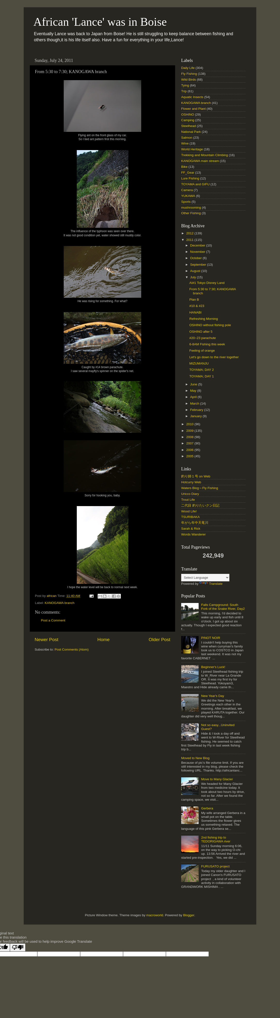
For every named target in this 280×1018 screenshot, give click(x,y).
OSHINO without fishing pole (210, 325)
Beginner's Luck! (213, 667)
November (198, 252)
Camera (187, 190)
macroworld (154, 915)
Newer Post (46, 639)
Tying (185, 85)
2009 (190, 431)
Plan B (194, 299)
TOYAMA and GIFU (195, 184)
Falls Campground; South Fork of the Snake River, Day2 (223, 607)
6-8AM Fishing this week (207, 344)
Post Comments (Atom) (72, 649)
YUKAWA (188, 196)
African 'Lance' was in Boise (100, 21)
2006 (190, 450)
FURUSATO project (215, 866)
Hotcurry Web (191, 482)
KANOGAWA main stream (200, 161)
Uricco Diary (190, 494)
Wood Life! (189, 511)
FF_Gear (187, 172)
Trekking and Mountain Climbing (204, 155)
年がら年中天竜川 (194, 523)
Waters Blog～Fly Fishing (199, 488)
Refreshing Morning (203, 319)
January (196, 416)
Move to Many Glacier (217, 779)
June (194, 384)
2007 (190, 443)
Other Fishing (191, 213)
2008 (190, 437)
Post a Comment (53, 620)
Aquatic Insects (192, 97)
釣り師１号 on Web (195, 476)
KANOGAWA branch (60, 603)
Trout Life (188, 499)
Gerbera (207, 808)
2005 (190, 456)
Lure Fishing (190, 178)
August (195, 271)
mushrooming (191, 207)
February (197, 410)
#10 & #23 (196, 306)
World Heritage (192, 149)
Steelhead (188, 126)
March (195, 403)
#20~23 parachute (202, 338)
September (198, 264)
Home (103, 639)
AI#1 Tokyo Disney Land (207, 283)
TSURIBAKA (190, 517)
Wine (185, 143)
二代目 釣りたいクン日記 (200, 505)
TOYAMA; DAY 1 (201, 376)
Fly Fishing (189, 74)
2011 (190, 240)
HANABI (195, 312)
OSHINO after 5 (200, 331)
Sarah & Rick (190, 528)
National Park (191, 132)
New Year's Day (212, 696)
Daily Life (188, 68)
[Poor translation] (17, 947)
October (196, 258)
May (193, 390)
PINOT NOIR (210, 638)
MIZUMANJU (199, 363)
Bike (184, 167)
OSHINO (187, 114)
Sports (186, 202)
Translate (211, 583)
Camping (187, 120)
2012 (190, 233)
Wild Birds (188, 79)
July (193, 277)
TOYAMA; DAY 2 (201, 370)
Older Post (159, 639)
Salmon (186, 137)
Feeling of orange (202, 350)
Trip (184, 91)
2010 (190, 424)
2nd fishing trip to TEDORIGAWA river (215, 839)
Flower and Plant (193, 108)
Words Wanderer (193, 534)
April (194, 397)
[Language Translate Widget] (205, 577)
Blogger (188, 915)
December (198, 245)
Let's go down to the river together (214, 357)
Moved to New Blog (195, 758)
